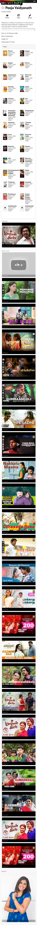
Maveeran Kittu (28, 75)
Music (5, 47)
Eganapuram (12, 75)
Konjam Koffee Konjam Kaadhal (27, 196)
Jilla (9, 158)
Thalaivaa (11, 182)
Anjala (27, 87)
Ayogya (27, 51)
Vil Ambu (11, 99)
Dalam (27, 170)
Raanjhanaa (12, 194)
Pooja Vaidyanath (18, 7)
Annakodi (28, 182)
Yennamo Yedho (28, 135)
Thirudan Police (28, 123)
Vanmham (11, 122)
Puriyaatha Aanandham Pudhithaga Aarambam (12, 113)
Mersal (10, 51)
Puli (26, 99)
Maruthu (11, 87)
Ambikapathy (12, 206)
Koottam (11, 146)
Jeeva (10, 134)
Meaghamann (29, 110)
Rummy (27, 146)
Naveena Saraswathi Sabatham (28, 159)
